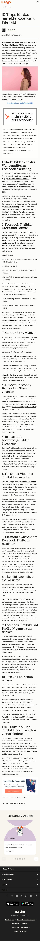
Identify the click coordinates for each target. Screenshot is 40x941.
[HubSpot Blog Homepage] (6, 2)
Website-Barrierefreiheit (20, 927)
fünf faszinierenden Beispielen (18, 179)
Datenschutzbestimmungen (26, 920)
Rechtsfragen (9, 920)
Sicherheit (25, 923)
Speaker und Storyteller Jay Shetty (24, 407)
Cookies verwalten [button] (20, 931)
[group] (20, 837)
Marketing (8, 7)
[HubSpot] (20, 911)
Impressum (15, 923)
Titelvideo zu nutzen (28, 482)
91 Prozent (26, 554)
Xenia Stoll (11, 30)
